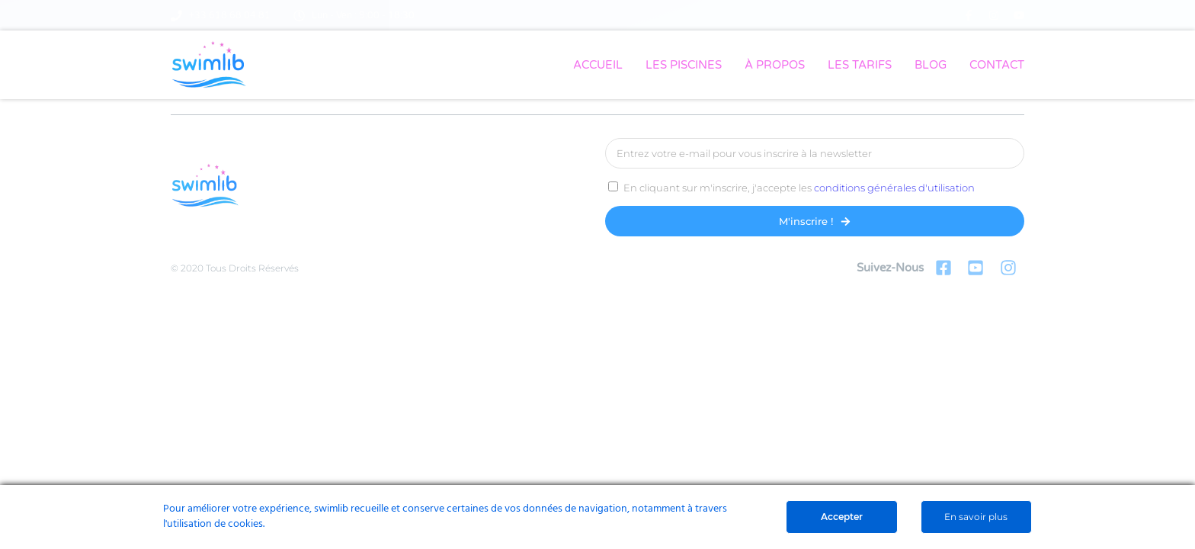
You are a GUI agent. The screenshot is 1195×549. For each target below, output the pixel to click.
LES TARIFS (860, 65)
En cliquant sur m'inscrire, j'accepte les (799, 187)
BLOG (931, 65)
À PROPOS (775, 65)
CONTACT (996, 65)
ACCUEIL (598, 65)
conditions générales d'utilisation (894, 187)
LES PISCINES (684, 65)
